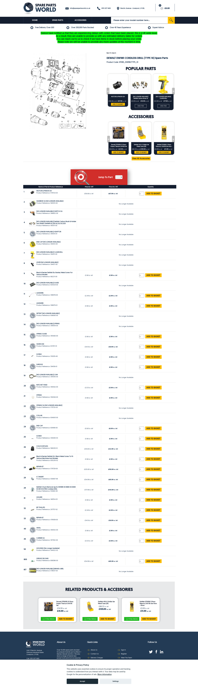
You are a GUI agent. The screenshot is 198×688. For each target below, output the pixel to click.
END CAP (39, 426)
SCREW (39, 354)
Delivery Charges (95, 658)
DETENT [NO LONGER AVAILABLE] (48, 313)
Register (122, 654)
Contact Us (93, 654)
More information (104, 674)
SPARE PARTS (57, 20)
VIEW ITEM (140, 106)
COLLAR (39, 415)
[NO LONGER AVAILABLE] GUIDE (47, 283)
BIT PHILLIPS (40, 507)
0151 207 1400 (104, 8)
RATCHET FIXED (41, 385)
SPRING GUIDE (41, 334)
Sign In (121, 650)
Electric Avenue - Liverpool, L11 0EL (131, 8)
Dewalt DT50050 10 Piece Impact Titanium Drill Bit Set (118, 145)
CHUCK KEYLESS (42, 446)
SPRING (39, 395)
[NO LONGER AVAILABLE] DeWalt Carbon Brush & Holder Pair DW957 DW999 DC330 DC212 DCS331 (140, 97)
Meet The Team (124, 658)
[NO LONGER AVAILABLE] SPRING (48, 324)
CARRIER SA (40, 538)
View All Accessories (141, 158)
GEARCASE (40, 344)
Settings (116, 681)
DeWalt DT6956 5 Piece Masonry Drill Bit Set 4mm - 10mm (164, 145)
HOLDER (39, 497)
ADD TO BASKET (118, 104)
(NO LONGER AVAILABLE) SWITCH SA (49, 211)
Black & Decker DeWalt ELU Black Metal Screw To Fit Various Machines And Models (54, 457)
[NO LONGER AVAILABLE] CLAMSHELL (163, 97)
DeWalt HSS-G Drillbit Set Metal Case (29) (141, 145)
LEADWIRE (39, 293)
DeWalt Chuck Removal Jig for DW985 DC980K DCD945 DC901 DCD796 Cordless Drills (56, 488)
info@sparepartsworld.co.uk (77, 8)
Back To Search (111, 53)
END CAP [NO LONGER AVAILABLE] (48, 242)
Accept (82, 681)
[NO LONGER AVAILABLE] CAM (47, 375)
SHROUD (39, 364)
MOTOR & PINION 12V (118, 96)
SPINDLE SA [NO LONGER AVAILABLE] (49, 405)
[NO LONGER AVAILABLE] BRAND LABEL (50, 569)
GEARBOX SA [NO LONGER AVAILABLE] (49, 201)
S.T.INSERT (40, 477)
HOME (35, 20)
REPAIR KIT (40, 466)
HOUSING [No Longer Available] (47, 548)
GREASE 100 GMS (42, 558)
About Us (92, 650)
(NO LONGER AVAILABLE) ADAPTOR (48, 232)
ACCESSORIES (80, 20)
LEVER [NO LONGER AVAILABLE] (47, 262)
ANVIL (38, 528)
